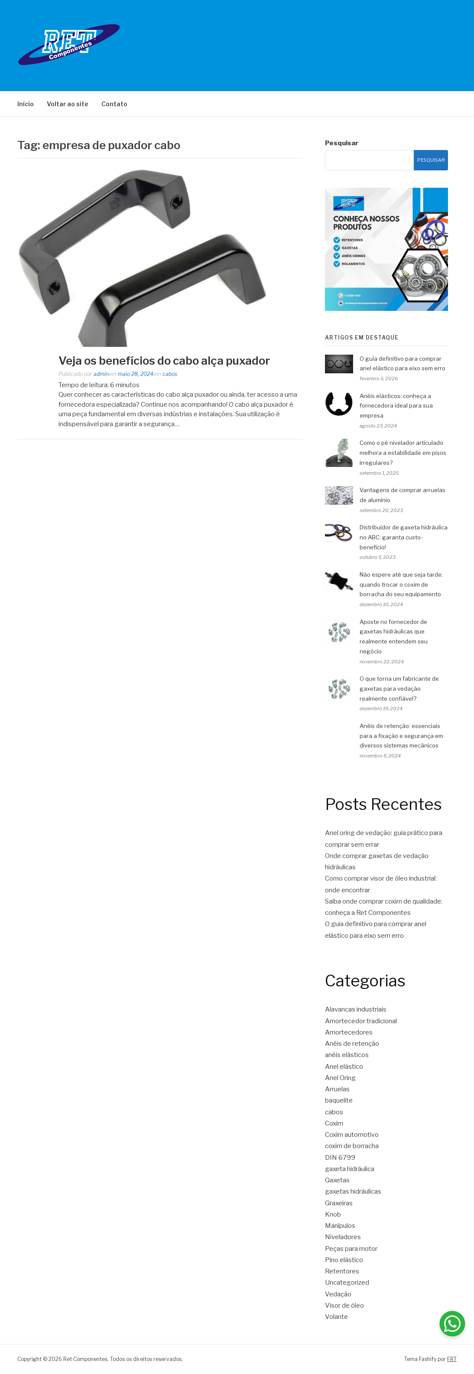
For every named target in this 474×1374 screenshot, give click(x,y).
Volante (336, 1317)
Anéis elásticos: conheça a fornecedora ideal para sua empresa (396, 405)
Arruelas (337, 1089)
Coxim (334, 1123)
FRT (452, 1359)
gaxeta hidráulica (349, 1169)
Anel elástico (344, 1066)
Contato (114, 104)
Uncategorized (347, 1282)
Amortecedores (349, 1032)
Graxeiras (339, 1203)
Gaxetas (337, 1180)
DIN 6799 (340, 1158)
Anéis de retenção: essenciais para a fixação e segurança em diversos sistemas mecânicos (401, 735)
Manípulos (340, 1226)
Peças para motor (351, 1249)
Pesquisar (341, 143)
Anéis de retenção (352, 1044)
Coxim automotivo (352, 1135)
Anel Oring (340, 1078)
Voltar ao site (67, 104)
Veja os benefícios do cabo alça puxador (164, 360)
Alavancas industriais (355, 1009)
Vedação (338, 1294)
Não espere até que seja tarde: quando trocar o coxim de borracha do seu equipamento (401, 584)
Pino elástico (344, 1260)
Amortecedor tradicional (361, 1021)
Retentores (342, 1271)
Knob (333, 1214)
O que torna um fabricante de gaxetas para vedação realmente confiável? (399, 688)
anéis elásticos (347, 1055)
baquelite (339, 1100)
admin (101, 374)
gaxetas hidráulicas (353, 1191)
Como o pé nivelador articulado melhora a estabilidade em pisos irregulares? (403, 452)
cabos (169, 374)
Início (25, 104)
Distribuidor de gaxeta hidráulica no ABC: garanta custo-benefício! (404, 537)
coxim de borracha (352, 1146)
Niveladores (343, 1237)
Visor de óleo (344, 1305)
